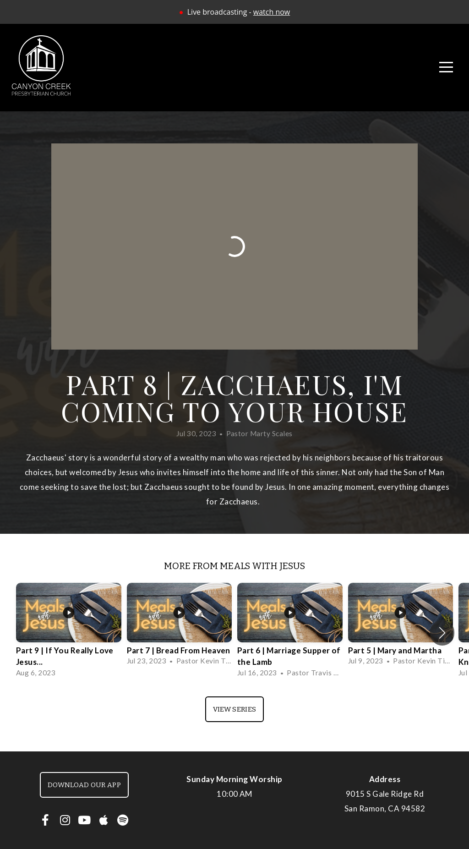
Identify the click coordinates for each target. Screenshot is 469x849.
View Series (234, 709)
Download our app (84, 785)
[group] (68, 632)
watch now (271, 12)
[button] (442, 633)
